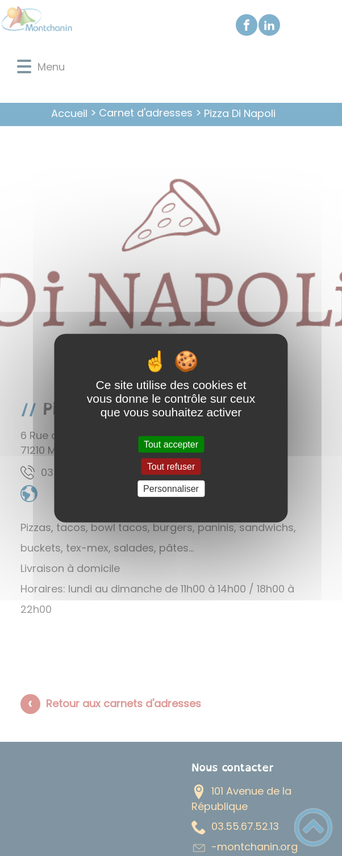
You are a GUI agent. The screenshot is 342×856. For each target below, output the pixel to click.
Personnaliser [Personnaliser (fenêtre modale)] (171, 489)
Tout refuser (171, 466)
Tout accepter (171, 444)
